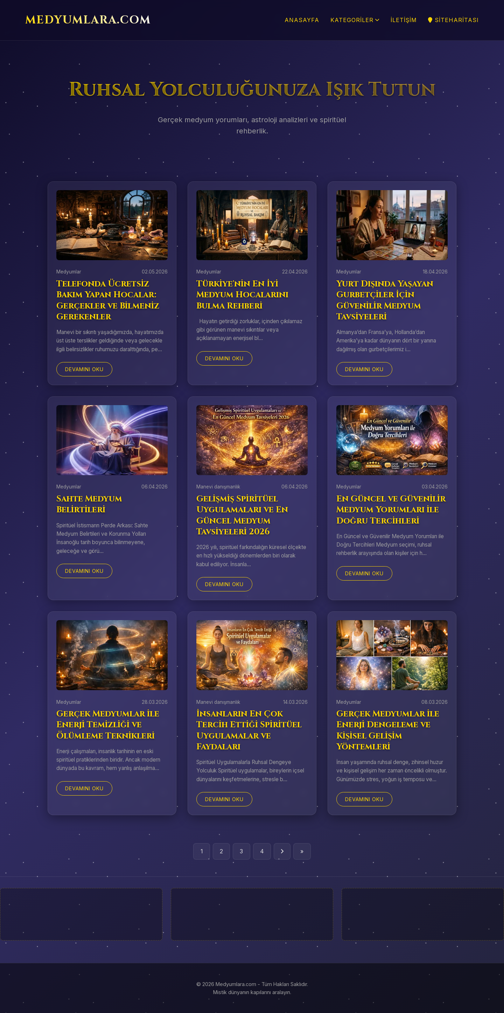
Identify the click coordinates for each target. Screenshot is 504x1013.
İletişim (404, 19)
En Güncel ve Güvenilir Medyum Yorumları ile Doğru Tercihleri (391, 509)
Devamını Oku (84, 369)
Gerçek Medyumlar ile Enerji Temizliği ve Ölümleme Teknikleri (107, 724)
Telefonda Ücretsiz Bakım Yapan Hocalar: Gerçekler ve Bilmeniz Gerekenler (107, 300)
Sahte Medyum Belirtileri (89, 504)
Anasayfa (302, 19)
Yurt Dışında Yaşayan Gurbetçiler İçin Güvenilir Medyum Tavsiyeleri (384, 300)
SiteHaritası (453, 19)
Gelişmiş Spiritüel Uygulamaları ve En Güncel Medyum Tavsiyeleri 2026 (242, 515)
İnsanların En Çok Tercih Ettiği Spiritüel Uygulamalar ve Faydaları (249, 730)
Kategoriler (354, 19)
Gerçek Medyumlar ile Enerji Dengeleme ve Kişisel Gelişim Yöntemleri (387, 730)
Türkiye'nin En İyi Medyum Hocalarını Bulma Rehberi (242, 294)
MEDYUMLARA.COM (88, 20)
